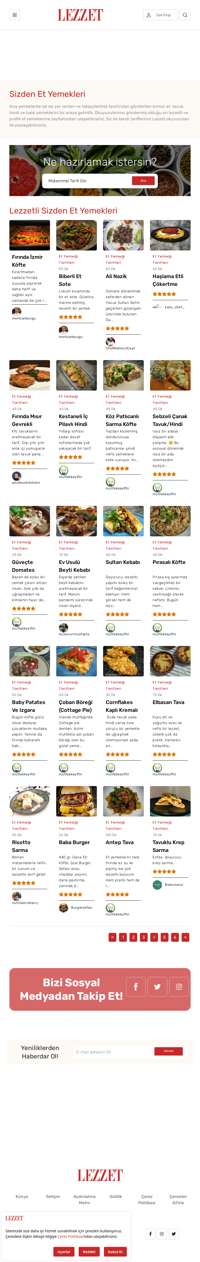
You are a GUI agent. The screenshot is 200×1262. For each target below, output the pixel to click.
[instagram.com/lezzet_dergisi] (179, 989)
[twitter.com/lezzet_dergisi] (157, 989)
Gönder (169, 1051)
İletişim (53, 1196)
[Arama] (185, 14)
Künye (22, 1196)
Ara (143, 181)
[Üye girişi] (160, 14)
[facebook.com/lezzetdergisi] (136, 989)
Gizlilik (116, 1196)
